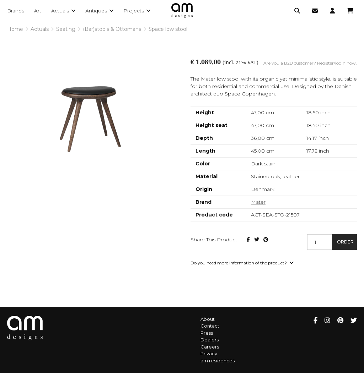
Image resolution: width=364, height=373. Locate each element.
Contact (209, 326)
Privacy (208, 353)
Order (345, 242)
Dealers (209, 339)
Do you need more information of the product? (242, 262)
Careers (209, 347)
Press (206, 333)
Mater (258, 202)
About (207, 319)
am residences (217, 360)
